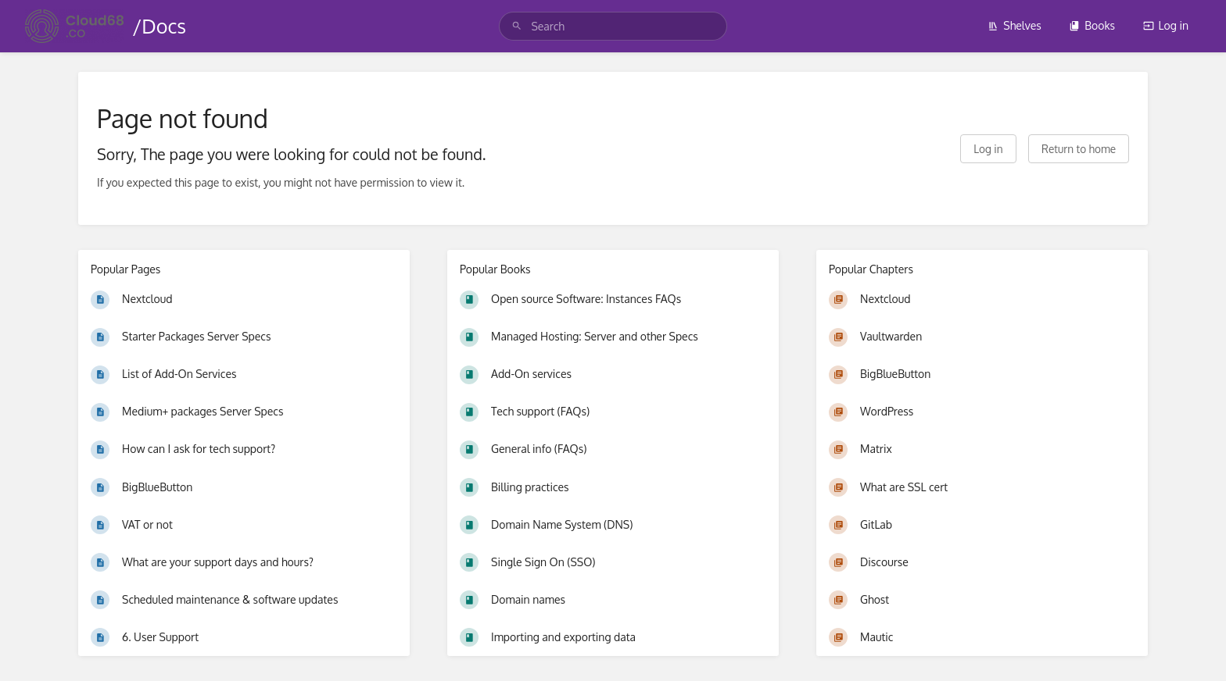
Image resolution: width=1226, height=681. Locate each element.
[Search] (516, 26)
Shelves (1014, 25)
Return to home (1078, 148)
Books (1092, 25)
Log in (1165, 25)
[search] (612, 26)
